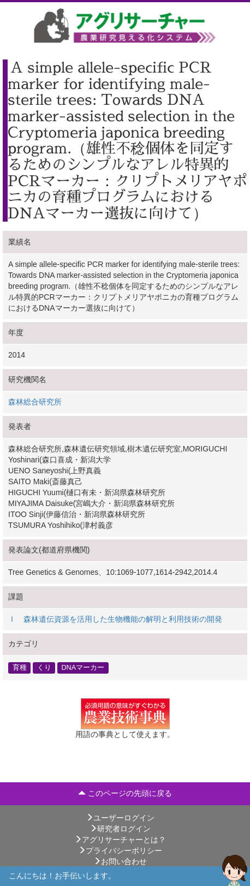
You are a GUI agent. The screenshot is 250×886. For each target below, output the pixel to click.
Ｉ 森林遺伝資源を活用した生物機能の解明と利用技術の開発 (115, 619)
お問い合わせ (120, 861)
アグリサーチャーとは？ (120, 839)
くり (44, 667)
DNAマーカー (83, 667)
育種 (20, 667)
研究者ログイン (120, 828)
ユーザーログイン (120, 817)
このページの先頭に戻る (125, 793)
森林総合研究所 (35, 401)
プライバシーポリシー (120, 850)
